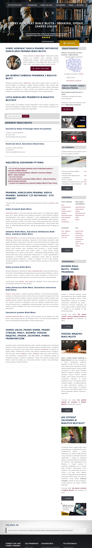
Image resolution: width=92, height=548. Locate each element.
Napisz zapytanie (42, 68)
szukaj (25, 116)
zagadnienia (32, 5)
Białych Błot (43, 62)
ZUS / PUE (64, 237)
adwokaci (51, 203)
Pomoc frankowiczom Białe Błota (50, 547)
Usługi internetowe (68, 547)
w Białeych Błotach (39, 56)
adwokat (21, 281)
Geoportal (64, 233)
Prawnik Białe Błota (11, 213)
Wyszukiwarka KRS (80, 213)
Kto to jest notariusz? (16, 177)
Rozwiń (68, 498)
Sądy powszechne (80, 207)
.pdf (85, 171)
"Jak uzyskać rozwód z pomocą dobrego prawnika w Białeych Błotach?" (73, 316)
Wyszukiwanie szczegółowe (73, 80)
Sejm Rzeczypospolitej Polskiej (66, 207)
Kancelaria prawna (18, 51)
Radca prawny (35, 48)
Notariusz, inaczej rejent (12, 294)
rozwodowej (44, 349)
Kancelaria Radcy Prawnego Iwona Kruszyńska (28, 128)
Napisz (68, 109)
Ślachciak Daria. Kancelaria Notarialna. (25, 144)
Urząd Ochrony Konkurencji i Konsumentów (79, 237)
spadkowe (36, 353)
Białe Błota (38, 51)
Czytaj (68, 326)
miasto (81, 74)
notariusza (8, 300)
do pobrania (60, 5)
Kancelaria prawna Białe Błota (21, 312)
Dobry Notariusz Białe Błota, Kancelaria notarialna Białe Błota (31, 288)
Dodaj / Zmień (29, 547)
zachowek (34, 335)
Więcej (68, 188)
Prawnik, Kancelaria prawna (24, 192)
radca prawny (29, 281)
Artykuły (80, 5)
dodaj (71, 5)
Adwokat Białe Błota (11, 238)
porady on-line (46, 5)
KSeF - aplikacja (65, 231)
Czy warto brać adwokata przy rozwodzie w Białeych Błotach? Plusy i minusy (33, 183)
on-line (53, 64)
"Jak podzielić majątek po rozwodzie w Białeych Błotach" (73, 402)
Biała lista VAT (65, 235)
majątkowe (24, 353)
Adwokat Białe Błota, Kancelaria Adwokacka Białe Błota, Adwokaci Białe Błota (30, 232)
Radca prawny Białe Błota (18, 267)
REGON (77, 219)
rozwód (31, 332)
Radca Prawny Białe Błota (35, 271)
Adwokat (20, 48)
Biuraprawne (15, 5)
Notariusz (51, 48)
